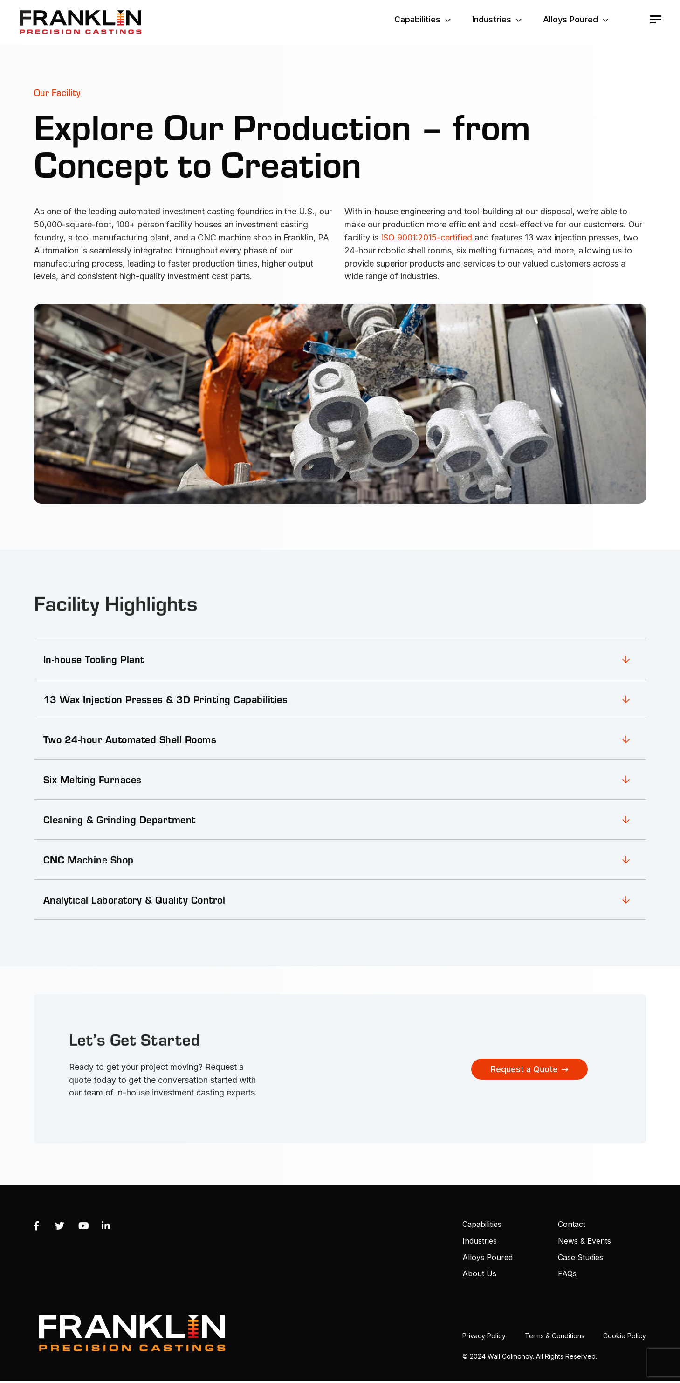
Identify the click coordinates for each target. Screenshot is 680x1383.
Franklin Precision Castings (80, 22)
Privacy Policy (484, 1336)
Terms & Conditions (554, 1336)
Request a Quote (524, 1069)
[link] (340, 659)
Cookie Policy (624, 1336)
